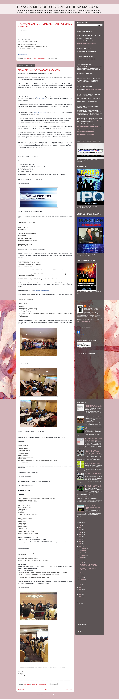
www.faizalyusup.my (43, 98)
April (81, 575)
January (82, 582)
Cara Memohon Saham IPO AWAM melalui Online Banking (93, 462)
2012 (80, 594)
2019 (80, 541)
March (82, 577)
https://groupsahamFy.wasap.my (86, 43)
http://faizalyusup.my (94, 120)
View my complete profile (83, 321)
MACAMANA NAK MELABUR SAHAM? (39, 69)
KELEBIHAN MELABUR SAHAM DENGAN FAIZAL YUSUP (93, 439)
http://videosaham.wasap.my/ (85, 134)
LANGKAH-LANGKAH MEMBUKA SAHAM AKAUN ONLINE (92, 507)
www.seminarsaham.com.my (42, 290)
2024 (80, 529)
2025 (80, 527)
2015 (80, 587)
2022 (80, 534)
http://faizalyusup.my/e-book (92, 89)
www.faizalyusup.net (33, 97)
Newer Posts (22, 689)
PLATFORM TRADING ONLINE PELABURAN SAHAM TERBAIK (93, 486)
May (81, 572)
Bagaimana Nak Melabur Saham (93, 417)
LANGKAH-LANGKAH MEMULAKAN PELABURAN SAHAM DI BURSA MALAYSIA (93, 452)
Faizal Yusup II (80, 329)
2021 (80, 536)
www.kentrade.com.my (40, 112)
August (82, 557)
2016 (80, 585)
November (83, 550)
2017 (80, 546)
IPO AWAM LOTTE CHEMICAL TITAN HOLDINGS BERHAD (88, 565)
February (82, 579)
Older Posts (68, 689)
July (81, 560)
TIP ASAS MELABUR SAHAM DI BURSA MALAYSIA (57, 7)
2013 (80, 592)
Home (45, 689)
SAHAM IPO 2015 (82, 497)
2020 (80, 539)
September (83, 555)
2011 (80, 596)
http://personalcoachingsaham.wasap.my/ (89, 126)
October (82, 553)
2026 (80, 525)
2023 (80, 532)
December (83, 548)
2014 (80, 589)
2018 (80, 544)
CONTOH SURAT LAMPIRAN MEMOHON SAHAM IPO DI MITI (93, 405)
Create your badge (81, 334)
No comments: (41, 58)
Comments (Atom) (49, 694)
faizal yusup (89, 306)
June (81, 562)
